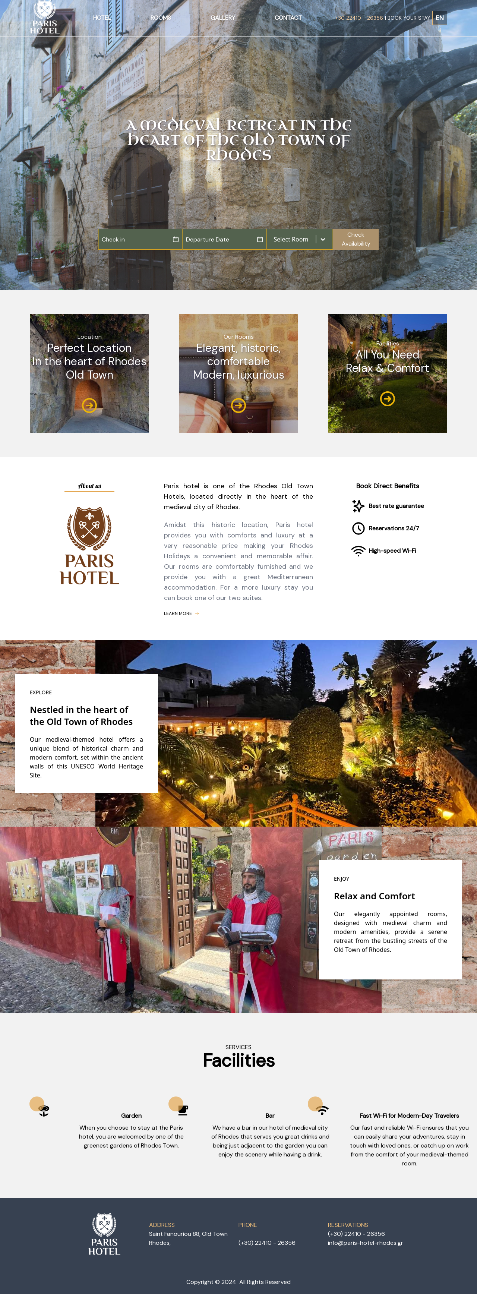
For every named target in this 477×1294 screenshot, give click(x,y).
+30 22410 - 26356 (359, 18)
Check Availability (356, 239)
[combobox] (274, 239)
